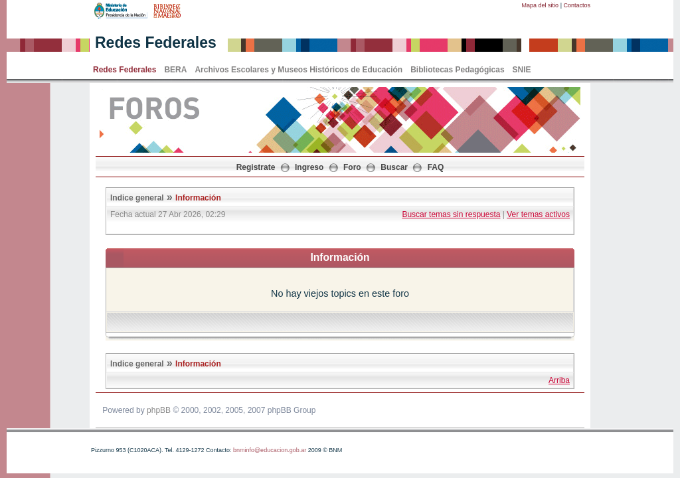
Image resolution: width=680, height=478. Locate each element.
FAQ (436, 167)
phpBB (159, 410)
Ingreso (309, 167)
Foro (352, 167)
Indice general (137, 197)
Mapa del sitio (540, 5)
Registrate (256, 167)
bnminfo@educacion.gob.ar (269, 450)
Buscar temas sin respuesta (451, 214)
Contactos (576, 5)
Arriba (559, 380)
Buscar (394, 167)
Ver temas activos (538, 214)
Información (198, 197)
